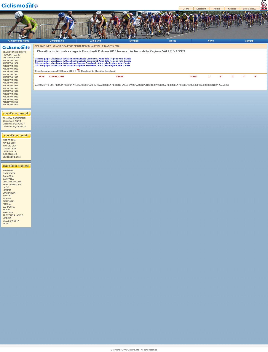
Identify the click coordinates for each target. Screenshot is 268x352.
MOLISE (7, 198)
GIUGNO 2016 (9, 148)
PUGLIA (7, 204)
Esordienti (202, 9)
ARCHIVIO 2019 (10, 77)
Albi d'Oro (95, 41)
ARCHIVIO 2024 (10, 63)
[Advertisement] (16, 283)
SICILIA (6, 210)
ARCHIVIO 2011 (10, 99)
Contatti (249, 41)
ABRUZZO (8, 170)
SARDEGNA (9, 207)
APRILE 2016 (9, 143)
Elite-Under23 (249, 9)
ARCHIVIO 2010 (10, 102)
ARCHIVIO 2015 (10, 88)
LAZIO (6, 187)
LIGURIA (7, 190)
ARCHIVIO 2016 (10, 85)
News (211, 41)
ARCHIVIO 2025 (10, 60)
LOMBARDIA (9, 193)
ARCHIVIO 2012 (10, 97)
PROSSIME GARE (11, 57)
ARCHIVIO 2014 (10, 91)
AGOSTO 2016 (10, 154)
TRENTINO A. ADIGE (13, 215)
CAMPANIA (8, 179)
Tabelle (172, 41)
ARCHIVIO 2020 (10, 74)
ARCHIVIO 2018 (10, 80)
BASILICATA (9, 173)
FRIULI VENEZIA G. (12, 184)
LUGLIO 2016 (9, 151)
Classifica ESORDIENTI (14, 118)
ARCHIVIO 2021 (10, 71)
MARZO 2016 (9, 140)
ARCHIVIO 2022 (10, 69)
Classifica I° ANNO (12, 121)
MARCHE (7, 196)
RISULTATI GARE (11, 55)
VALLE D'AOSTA (11, 221)
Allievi (217, 9)
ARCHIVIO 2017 (10, 83)
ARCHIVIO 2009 (10, 104)
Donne (186, 9)
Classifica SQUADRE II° (14, 126)
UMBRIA (7, 218)
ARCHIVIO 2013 (10, 94)
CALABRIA (8, 176)
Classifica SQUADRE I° (14, 124)
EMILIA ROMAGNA (12, 182)
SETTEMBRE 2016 (12, 157)
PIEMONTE (8, 201)
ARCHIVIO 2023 (10, 66)
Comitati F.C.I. (57, 41)
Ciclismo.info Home (18, 41)
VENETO (7, 223)
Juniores (232, 9)
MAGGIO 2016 (10, 146)
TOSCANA (8, 212)
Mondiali (134, 41)
